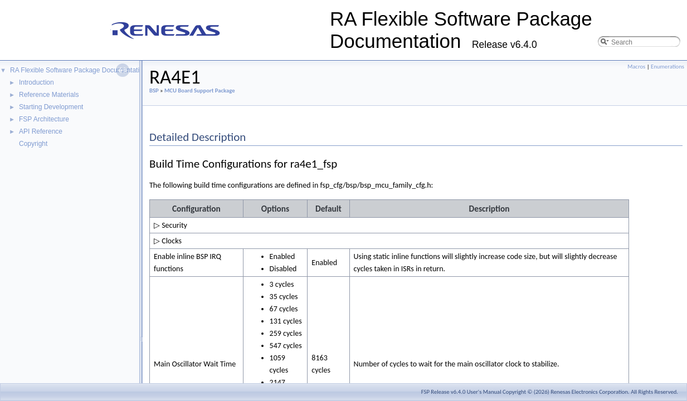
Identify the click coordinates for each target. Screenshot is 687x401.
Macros (636, 66)
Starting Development (51, 107)
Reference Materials (49, 95)
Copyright (33, 144)
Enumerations (667, 66)
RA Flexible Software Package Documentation (78, 70)
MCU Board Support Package (199, 90)
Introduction (36, 82)
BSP (154, 90)
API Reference (40, 131)
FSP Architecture (44, 119)
